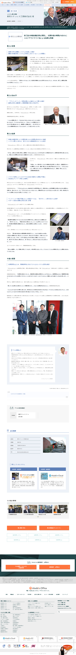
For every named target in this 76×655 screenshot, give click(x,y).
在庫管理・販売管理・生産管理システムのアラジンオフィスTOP (18, 27)
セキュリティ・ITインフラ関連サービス (34, 616)
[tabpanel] (15, 510)
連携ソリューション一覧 (49, 606)
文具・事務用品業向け (16, 614)
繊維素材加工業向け (4, 631)
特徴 (7, 4)
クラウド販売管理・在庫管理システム (34, 614)
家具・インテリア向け (4, 624)
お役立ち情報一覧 (37, 594)
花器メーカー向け (16, 616)
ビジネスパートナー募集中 (63, 606)
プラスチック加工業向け (17, 627)
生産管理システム (59, 535)
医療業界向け (15, 606)
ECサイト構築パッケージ (49, 604)
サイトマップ (65, 594)
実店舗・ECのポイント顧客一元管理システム (35, 607)
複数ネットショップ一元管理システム (34, 606)
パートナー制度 (51, 2)
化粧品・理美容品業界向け (5, 622)
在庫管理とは (38, 539)
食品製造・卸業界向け (16, 604)
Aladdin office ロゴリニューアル (64, 608)
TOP (2, 4)
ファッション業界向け (16, 603)
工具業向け (2, 625)
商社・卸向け (3, 614)
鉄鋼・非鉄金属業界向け (17, 607)
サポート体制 (38, 4)
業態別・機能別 (14, 4)
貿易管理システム (4, 607)
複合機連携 (15, 631)
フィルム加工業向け (16, 619)
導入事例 (33, 4)
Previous (9, 509)
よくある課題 (26, 4)
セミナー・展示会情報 (48, 594)
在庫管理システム (38, 535)
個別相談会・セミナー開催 (63, 600)
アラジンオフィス (24, 106)
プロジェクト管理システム (5, 609)
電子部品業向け (3, 627)
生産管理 (36, 578)
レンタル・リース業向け (5, 619)
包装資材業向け (15, 617)
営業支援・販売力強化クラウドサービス (35, 619)
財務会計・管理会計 (31, 617)
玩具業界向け (15, 630)
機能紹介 (12, 594)
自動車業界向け (3, 630)
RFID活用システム (48, 603)
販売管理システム (17, 535)
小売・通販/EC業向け (4, 617)
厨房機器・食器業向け (4, 628)
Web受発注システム (31, 604)
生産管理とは (59, 539)
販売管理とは (17, 539)
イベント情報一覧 (61, 602)
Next (67, 509)
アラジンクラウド (31, 184)
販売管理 (26, 578)
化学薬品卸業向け (16, 622)
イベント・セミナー (43, 2)
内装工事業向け (15, 628)
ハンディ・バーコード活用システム (34, 603)
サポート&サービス (21, 594)
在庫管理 (31, 578)
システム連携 (20, 4)
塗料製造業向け (15, 624)
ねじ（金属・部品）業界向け (18, 609)
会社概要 (56, 2)
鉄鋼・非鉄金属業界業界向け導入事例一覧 (59, 27)
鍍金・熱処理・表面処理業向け (18, 625)
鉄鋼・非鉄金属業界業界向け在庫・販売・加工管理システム (40, 27)
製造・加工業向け (4, 616)
